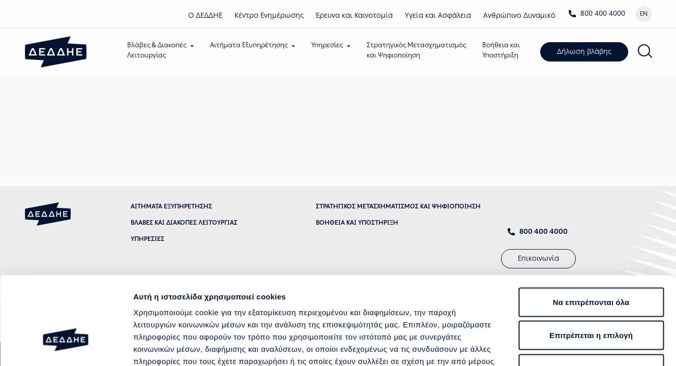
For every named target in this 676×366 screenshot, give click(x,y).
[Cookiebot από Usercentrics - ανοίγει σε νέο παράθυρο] (65, 346)
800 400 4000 (596, 13)
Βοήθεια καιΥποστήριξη (503, 50)
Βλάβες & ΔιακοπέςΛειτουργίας (159, 50)
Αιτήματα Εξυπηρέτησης (251, 45)
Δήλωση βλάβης (587, 52)
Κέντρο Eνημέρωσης (269, 15)
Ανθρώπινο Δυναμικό (519, 15)
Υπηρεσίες (329, 45)
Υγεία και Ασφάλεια (438, 15)
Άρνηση (591, 299)
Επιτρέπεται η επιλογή (591, 266)
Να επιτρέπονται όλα (591, 232)
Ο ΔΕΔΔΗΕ (205, 15)
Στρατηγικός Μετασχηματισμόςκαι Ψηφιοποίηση (418, 50)
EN (644, 13)
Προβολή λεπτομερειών (604, 346)
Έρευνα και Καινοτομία (354, 15)
